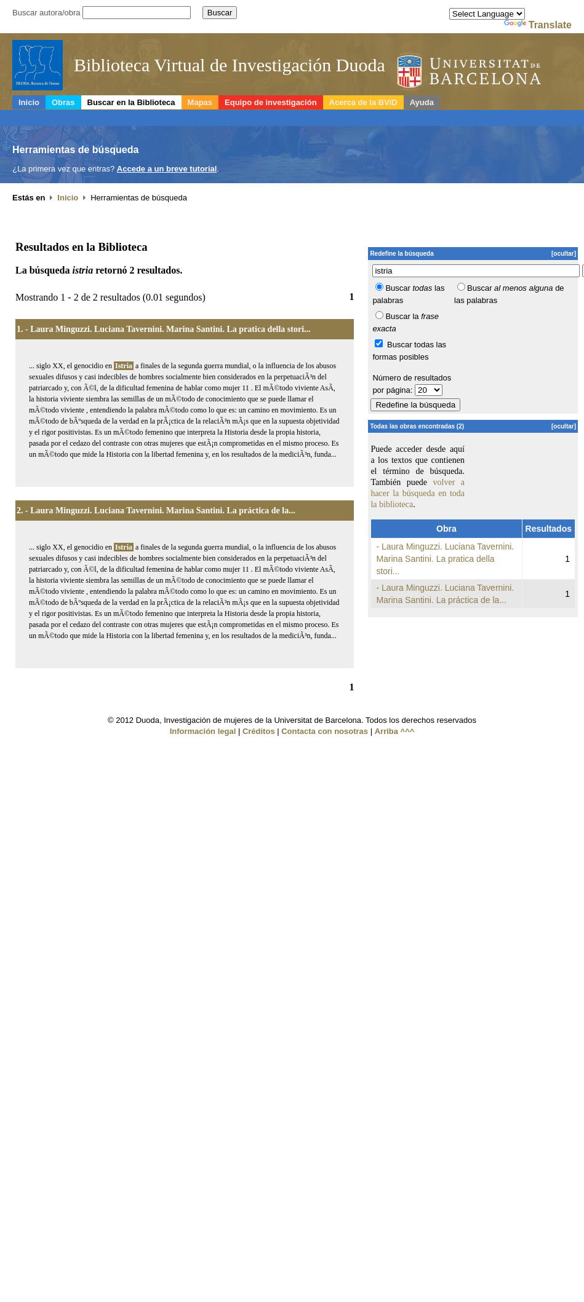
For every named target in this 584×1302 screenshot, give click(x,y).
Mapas (200, 102)
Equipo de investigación (271, 102)
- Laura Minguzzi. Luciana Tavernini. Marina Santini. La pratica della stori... (168, 329)
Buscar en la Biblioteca (131, 102)
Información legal (203, 731)
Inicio (28, 102)
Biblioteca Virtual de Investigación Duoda (229, 65)
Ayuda (422, 102)
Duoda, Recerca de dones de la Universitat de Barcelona (485, 72)
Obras (63, 102)
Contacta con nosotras (324, 731)
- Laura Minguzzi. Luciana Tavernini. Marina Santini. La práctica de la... (160, 510)
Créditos (258, 731)
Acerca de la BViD (363, 102)
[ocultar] (563, 253)
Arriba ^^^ (395, 731)
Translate (538, 25)
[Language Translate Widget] (487, 14)
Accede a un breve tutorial (167, 168)
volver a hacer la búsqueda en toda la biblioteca (417, 493)
